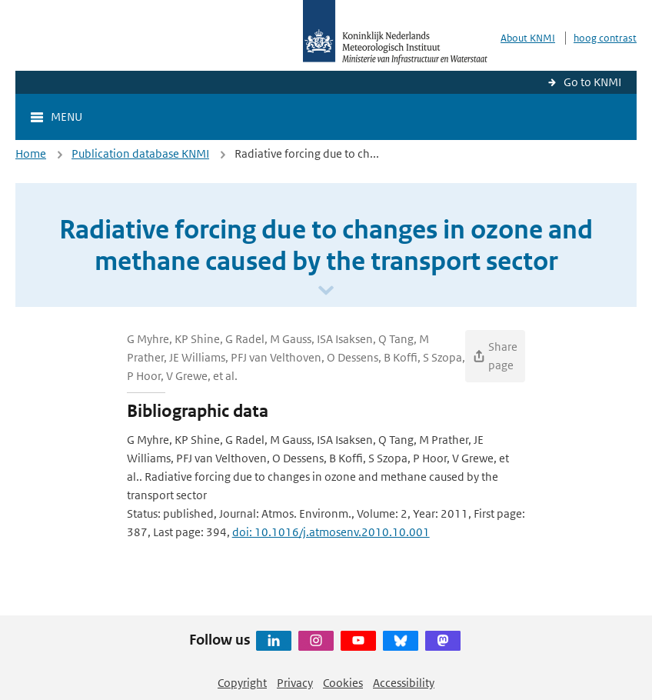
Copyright (242, 682)
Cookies (343, 682)
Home (30, 153)
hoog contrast (605, 38)
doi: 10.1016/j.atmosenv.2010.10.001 (331, 532)
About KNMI (528, 38)
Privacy (295, 682)
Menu (66, 116)
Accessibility (403, 682)
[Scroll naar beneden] (326, 291)
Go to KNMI (592, 82)
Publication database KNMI (140, 153)
